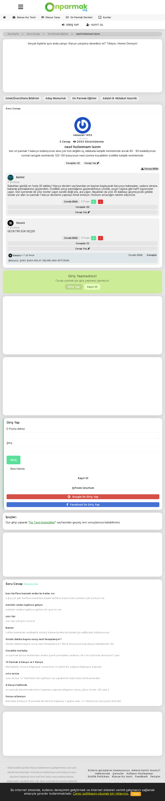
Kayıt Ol (94, 24)
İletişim (155, 776)
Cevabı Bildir (71, 201)
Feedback (141, 776)
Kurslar (104, 17)
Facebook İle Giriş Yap (83, 504)
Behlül (16, 177)
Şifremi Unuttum (83, 487)
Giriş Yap (70, 24)
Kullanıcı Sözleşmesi (140, 773)
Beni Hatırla (16, 468)
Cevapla (152, 255)
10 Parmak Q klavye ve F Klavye (24, 662)
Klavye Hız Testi (24, 17)
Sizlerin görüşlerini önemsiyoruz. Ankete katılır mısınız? (124, 770)
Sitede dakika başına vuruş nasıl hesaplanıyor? (34, 639)
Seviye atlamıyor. (16, 696)
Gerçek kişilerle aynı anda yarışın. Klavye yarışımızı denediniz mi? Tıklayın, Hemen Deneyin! (82, 43)
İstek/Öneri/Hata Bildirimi (22, 98)
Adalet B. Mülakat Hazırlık (120, 98)
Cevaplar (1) (82, 243)
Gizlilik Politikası (98, 776)
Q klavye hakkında (16, 685)
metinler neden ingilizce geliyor (24, 605)
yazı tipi (10, 616)
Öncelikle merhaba (17, 650)
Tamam (135, 794)
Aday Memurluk (55, 98)
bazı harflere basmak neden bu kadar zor (30, 593)
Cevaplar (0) (83, 207)
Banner (10, 628)
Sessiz (16, 222)
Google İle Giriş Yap (83, 496)
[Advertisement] (82, 70)
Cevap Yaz (91, 163)
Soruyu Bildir (149, 169)
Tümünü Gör (30, 584)
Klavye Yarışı (50, 17)
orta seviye (12, 673)
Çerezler (118, 773)
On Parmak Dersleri (79, 17)
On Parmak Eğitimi (84, 98)
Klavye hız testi (122, 776)
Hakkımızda (102, 773)
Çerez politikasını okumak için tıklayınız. (101, 793)
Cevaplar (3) (73, 163)
